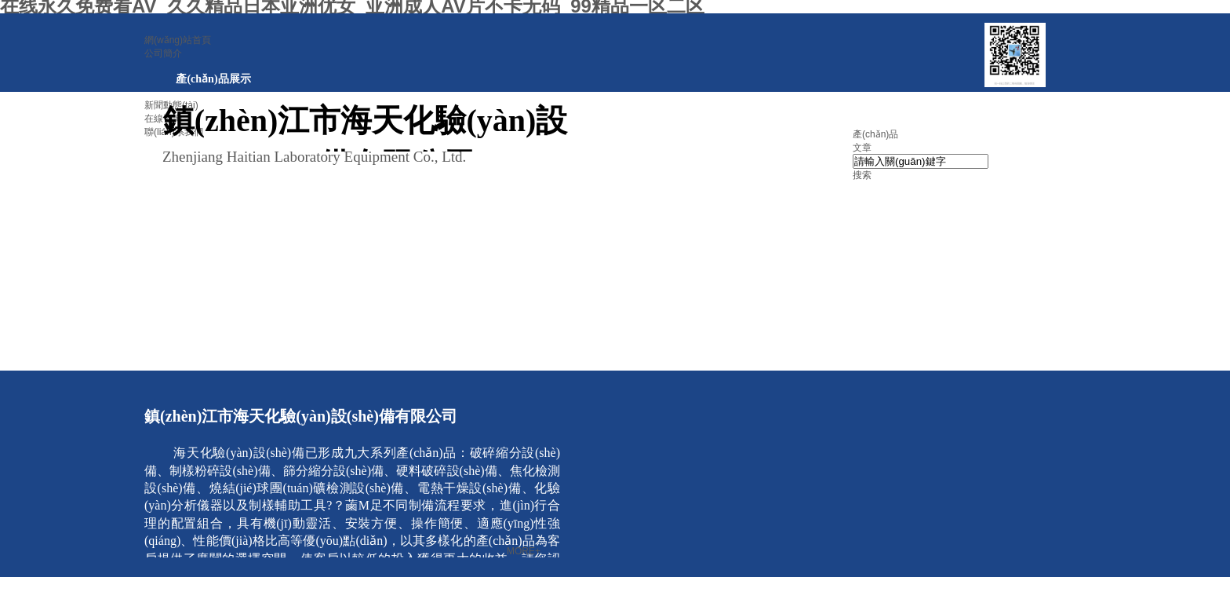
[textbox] (920, 161)
